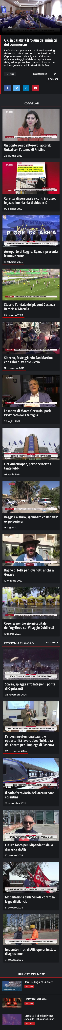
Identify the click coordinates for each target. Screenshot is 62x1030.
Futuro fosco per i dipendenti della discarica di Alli (29, 847)
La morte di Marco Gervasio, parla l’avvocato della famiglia (28, 412)
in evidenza (53, 79)
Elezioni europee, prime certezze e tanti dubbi (28, 466)
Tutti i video (52, 642)
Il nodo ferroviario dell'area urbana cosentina (29, 794)
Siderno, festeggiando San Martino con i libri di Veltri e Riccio (28, 359)
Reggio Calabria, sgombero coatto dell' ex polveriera (31, 519)
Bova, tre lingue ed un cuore (38, 982)
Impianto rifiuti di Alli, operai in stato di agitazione (31, 951)
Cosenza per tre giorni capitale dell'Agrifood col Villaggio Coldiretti (29, 625)
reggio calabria (40, 73)
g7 (55, 73)
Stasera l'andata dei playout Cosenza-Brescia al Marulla (30, 306)
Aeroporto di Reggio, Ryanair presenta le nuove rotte (31, 253)
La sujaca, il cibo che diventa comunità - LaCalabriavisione (39, 1017)
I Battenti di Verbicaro (35, 999)
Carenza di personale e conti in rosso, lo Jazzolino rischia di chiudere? (30, 200)
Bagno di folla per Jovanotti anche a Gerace (29, 572)
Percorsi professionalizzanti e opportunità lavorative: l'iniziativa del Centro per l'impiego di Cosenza (29, 740)
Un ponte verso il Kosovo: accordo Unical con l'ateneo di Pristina (28, 147)
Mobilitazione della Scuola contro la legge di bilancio (30, 899)
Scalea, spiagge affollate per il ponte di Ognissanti (30, 686)
